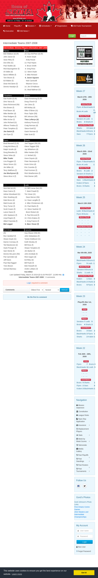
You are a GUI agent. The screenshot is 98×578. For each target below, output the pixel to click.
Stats (79, 435)
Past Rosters (82, 465)
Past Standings (80, 460)
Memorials (81, 445)
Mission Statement (80, 406)
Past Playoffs (82, 455)
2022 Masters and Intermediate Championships (81, 514)
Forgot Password (84, 551)
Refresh (65, 290)
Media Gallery (79, 450)
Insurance (81, 425)
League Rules (82, 415)
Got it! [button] (84, 573)
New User (81, 547)
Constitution (82, 411)
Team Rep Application (81, 420)
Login (72, 36)
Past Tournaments (81, 470)
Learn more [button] (17, 574)
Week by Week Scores (81, 440)
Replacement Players (82, 430)
